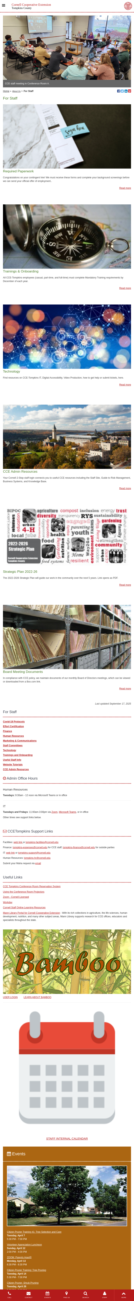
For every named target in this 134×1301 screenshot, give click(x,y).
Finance (7, 731)
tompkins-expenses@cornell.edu (30, 847)
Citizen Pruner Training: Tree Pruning (26, 1270)
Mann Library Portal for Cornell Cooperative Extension (31, 913)
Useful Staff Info (12, 759)
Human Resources (13, 736)
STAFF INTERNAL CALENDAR (67, 1138)
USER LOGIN (10, 997)
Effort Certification (13, 726)
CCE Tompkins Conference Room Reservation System (32, 886)
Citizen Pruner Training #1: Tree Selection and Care (34, 1232)
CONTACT (28, 1294)
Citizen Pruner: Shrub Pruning (22, 1282)
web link (18, 842)
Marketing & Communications (19, 740)
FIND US (66, 1294)
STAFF (104, 1294)
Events (16, 1153)
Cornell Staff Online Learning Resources (24, 907)
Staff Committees (13, 745)
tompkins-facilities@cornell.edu (42, 842)
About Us (16, 91)
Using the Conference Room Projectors (23, 891)
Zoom (55, 812)
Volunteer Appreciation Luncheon (24, 1244)
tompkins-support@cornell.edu (34, 852)
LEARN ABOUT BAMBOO (37, 997)
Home (6, 91)
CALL (9, 1294)
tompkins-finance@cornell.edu (79, 847)
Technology (9, 750)
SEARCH (85, 1294)
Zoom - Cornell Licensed (16, 897)
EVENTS (47, 1294)
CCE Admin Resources (16, 769)
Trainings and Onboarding (18, 755)
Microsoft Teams (67, 812)
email (38, 863)
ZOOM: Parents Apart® (19, 1257)
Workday (7, 902)
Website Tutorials (13, 764)
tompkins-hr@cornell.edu (37, 858)
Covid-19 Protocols (14, 721)
